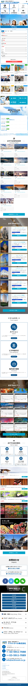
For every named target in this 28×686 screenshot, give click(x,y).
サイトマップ (4, 663)
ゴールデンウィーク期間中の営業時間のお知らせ (8, 119)
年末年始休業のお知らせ (4, 126)
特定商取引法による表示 (6, 665)
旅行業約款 (4, 666)
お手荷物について (18, 600)
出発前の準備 (18, 597)
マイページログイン (14, 29)
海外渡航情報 (18, 602)
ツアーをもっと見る (14, 434)
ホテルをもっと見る (14, 310)
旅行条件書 (18, 605)
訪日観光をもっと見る (14, 552)
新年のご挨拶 (3, 123)
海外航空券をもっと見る (14, 214)
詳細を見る (19, 235)
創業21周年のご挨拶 (4, 130)
